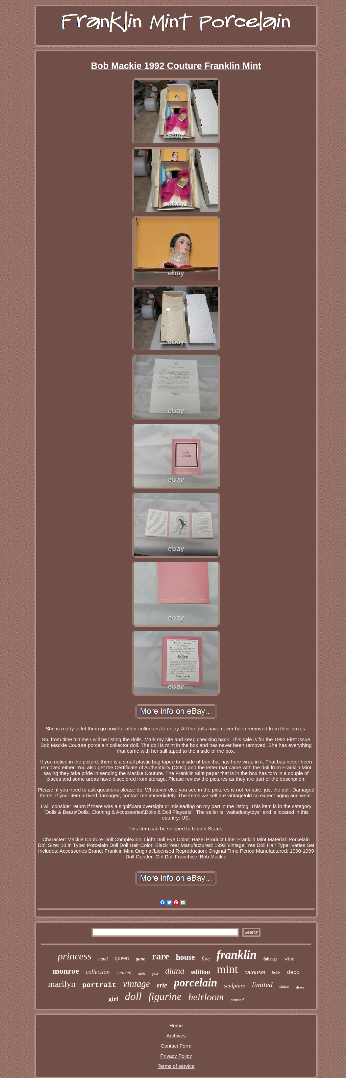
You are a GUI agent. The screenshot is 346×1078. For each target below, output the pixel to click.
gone (140, 958)
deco (293, 972)
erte (162, 985)
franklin (237, 954)
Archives (176, 1035)
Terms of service (175, 1066)
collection (98, 972)
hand (103, 958)
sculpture (234, 985)
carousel (255, 972)
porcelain (195, 983)
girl (113, 998)
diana (174, 970)
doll (133, 996)
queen (122, 958)
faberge (270, 958)
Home (176, 1025)
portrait (99, 985)
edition (200, 971)
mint (227, 969)
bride (276, 973)
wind (289, 958)
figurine (164, 996)
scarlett (124, 972)
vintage (136, 984)
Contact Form (176, 1046)
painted (237, 999)
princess (75, 955)
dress (300, 987)
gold (155, 974)
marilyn (61, 984)
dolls (142, 974)
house (185, 957)
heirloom (206, 997)
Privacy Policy (176, 1056)
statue (284, 986)
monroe (65, 971)
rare (160, 956)
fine (206, 958)
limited (262, 984)
